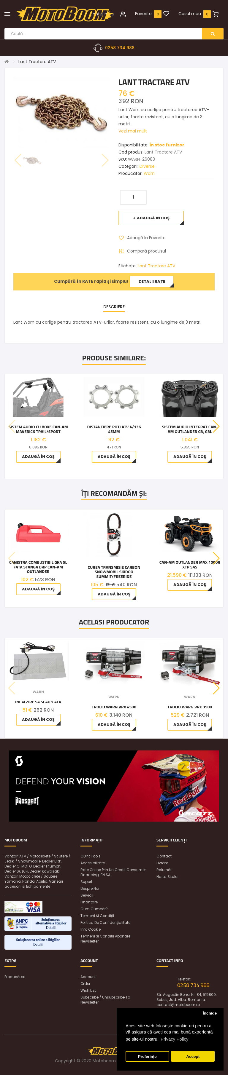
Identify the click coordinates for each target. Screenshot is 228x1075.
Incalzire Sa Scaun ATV (38, 701)
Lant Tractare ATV (37, 62)
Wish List (88, 990)
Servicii (86, 895)
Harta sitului (167, 876)
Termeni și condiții (97, 915)
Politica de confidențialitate (105, 922)
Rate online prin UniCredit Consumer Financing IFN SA (113, 872)
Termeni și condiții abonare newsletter (105, 939)
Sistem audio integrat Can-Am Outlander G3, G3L (190, 429)
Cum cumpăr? (94, 908)
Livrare (162, 862)
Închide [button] (210, 1013)
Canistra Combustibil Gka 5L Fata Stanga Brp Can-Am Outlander (38, 567)
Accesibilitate (92, 862)
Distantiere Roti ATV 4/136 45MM (114, 429)
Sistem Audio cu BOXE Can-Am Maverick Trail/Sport (38, 429)
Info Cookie (90, 929)
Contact (164, 856)
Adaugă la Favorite (146, 238)
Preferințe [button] (147, 1056)
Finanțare (89, 902)
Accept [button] (193, 1056)
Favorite (143, 14)
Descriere (114, 307)
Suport (86, 881)
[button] (216, 426)
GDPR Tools (90, 856)
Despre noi (89, 888)
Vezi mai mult (132, 131)
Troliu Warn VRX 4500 (114, 707)
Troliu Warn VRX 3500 (189, 707)
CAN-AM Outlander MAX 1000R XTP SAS (189, 564)
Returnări (164, 869)
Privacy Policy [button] (174, 1039)
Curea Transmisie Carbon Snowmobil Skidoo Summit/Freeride (114, 572)
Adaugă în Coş (153, 218)
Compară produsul (146, 251)
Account (88, 976)
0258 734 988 (119, 48)
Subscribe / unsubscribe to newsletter (105, 1000)
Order (85, 983)
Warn (149, 173)
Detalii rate (152, 281)
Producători (14, 976)
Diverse (147, 166)
